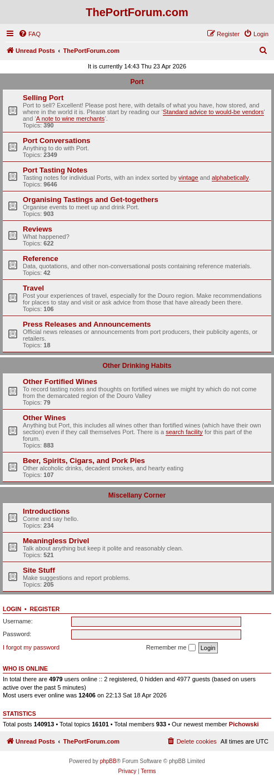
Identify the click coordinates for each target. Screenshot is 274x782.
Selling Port (43, 98)
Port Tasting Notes (55, 170)
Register (45, 609)
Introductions (46, 511)
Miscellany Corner (137, 495)
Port (137, 82)
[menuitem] (29, 34)
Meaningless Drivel (56, 541)
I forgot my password (31, 647)
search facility (184, 432)
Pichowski (244, 724)
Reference (40, 258)
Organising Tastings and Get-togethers (90, 199)
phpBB (108, 761)
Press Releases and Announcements (87, 324)
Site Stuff (39, 570)
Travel (33, 288)
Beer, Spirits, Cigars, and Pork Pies (84, 460)
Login (12, 609)
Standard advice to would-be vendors (213, 112)
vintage (188, 177)
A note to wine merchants (70, 118)
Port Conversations (57, 140)
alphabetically (230, 177)
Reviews (37, 229)
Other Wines (44, 418)
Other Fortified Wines (60, 381)
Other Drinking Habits (136, 366)
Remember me (171, 648)
